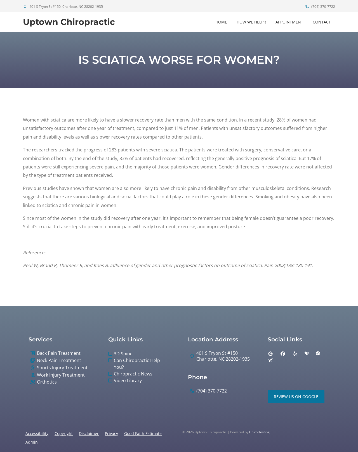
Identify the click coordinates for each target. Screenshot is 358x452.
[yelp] (295, 353)
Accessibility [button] (36, 433)
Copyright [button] (64, 433)
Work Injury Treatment (61, 375)
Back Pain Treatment (59, 353)
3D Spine (123, 354)
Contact (322, 22)
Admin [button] (31, 442)
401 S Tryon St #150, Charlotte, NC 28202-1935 (63, 6)
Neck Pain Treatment (59, 360)
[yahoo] (270, 360)
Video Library (128, 380)
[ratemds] (318, 353)
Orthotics (47, 382)
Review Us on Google (296, 396)
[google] (270, 353)
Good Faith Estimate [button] (143, 433)
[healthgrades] (307, 353)
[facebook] (283, 353)
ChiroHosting (259, 432)
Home (221, 22)
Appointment (289, 22)
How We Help (250, 22)
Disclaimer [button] (89, 433)
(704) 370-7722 (320, 6)
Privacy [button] (111, 433)
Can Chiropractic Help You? (137, 363)
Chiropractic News (133, 374)
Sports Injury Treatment (62, 368)
